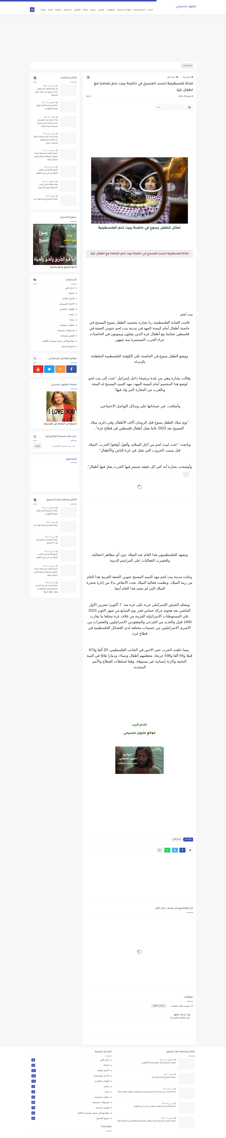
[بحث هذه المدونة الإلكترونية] (59, 446)
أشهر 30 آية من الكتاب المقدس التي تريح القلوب (47, 171)
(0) (88, 97)
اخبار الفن (67, 10)
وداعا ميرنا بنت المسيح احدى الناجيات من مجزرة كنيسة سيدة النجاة (47, 123)
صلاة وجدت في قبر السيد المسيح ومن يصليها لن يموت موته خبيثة (47, 589)
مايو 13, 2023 (50, 196)
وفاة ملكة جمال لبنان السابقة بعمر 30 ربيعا (48, 186)
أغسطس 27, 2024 (48, 181)
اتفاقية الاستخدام (134, 2)
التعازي (77, 10)
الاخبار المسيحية (66, 304)
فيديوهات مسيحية (65, 330)
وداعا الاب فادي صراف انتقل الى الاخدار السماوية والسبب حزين (45, 140)
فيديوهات (111, 10)
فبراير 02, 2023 (49, 167)
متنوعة (58, 10)
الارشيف (115, 2)
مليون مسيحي (186, 6)
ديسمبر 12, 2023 (49, 150)
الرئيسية (188, 77)
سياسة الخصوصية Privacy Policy (89, 2)
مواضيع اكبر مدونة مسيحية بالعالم (58, 341)
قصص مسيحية (67, 335)
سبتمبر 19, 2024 (49, 86)
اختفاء (85, 10)
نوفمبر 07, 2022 (49, 117)
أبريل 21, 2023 (50, 537)
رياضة (43, 10)
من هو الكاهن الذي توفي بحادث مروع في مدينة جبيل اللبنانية (46, 92)
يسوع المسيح (68, 346)
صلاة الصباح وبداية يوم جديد (45, 199)
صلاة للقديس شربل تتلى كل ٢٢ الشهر (47, 541)
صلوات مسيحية (124, 10)
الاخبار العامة (68, 298)
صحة (50, 10)
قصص (101, 10)
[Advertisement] (113, 38)
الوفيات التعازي (67, 309)
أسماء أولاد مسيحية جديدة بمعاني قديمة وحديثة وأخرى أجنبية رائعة (46, 156)
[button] (182, 850)
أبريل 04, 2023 (50, 582)
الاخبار (150, 10)
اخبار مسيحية (140, 10)
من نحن (123, 2)
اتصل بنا (107, 2)
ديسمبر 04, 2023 (49, 134)
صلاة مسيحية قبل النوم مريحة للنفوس (47, 107)
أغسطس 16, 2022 (48, 102)
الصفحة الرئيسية (148, 2)
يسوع (93, 10)
